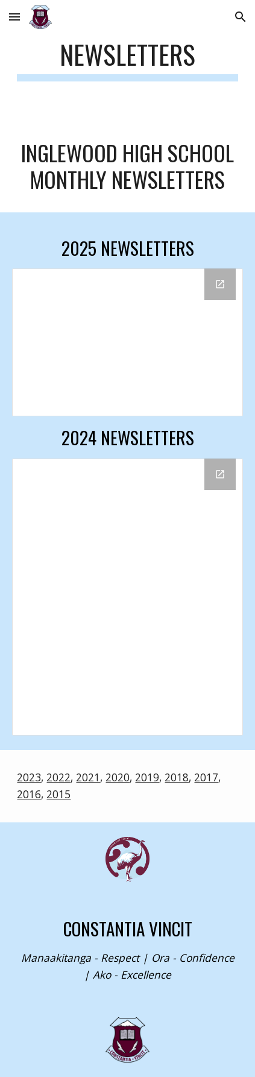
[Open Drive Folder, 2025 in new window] (220, 284)
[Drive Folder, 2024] (127, 597)
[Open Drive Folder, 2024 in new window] (220, 474)
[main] (127, 60)
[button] (14, 16)
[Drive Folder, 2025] (127, 342)
